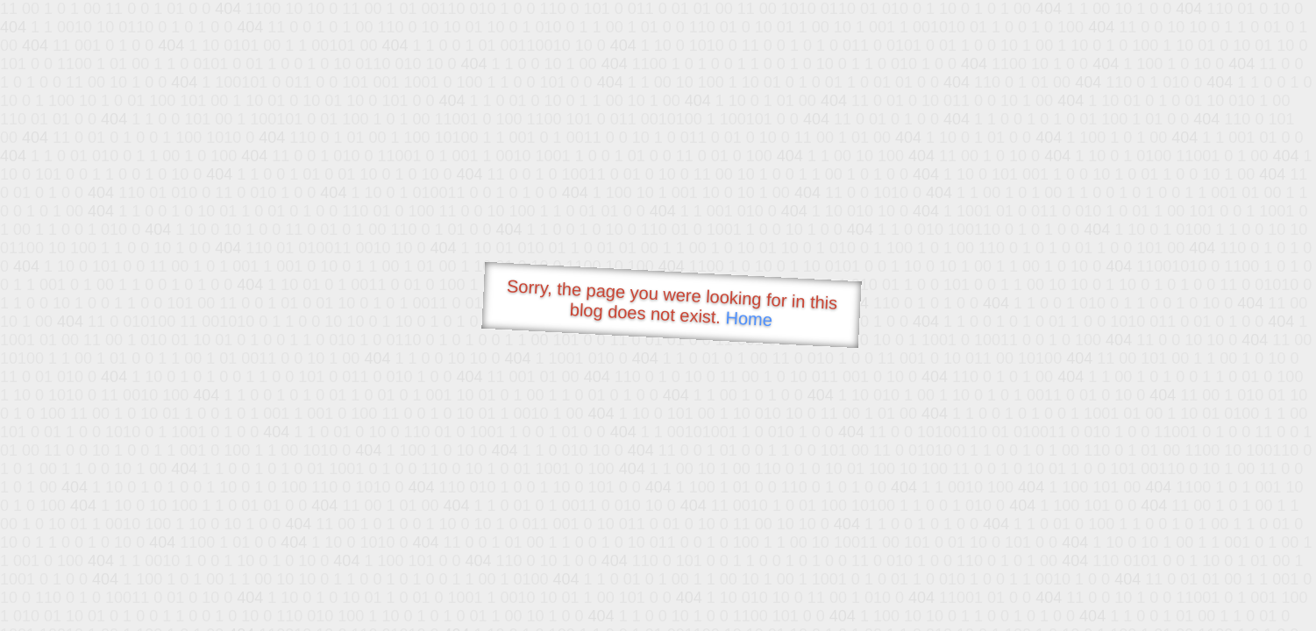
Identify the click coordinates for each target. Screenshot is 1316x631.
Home (748, 319)
